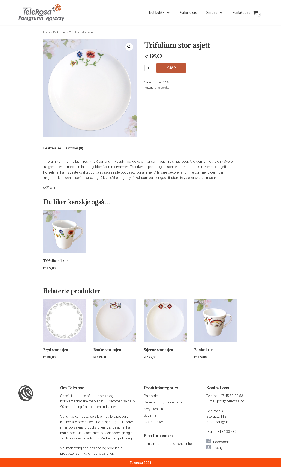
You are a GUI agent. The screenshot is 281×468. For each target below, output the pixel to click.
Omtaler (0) (74, 148)
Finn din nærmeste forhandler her (168, 444)
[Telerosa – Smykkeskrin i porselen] (41, 12)
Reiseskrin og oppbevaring (164, 403)
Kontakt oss (241, 13)
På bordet (59, 32)
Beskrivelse (52, 148)
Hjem (46, 32)
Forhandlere (188, 13)
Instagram (221, 448)
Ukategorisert (154, 422)
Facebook (221, 443)
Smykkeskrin (153, 409)
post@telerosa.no (230, 402)
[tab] (52, 148)
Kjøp (163, 68)
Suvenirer (151, 416)
